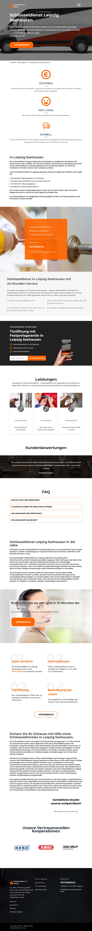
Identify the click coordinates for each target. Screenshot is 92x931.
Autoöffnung (46, 421)
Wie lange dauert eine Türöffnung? (26, 513)
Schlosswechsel (20, 421)
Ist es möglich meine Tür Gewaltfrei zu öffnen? (31, 507)
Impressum (14, 905)
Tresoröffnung (71, 421)
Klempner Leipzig (16, 912)
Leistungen (41, 879)
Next (84, 848)
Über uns (13, 902)
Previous (8, 848)
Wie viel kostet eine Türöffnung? (25, 500)
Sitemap (13, 908)
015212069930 (18, 671)
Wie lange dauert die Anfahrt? (24, 520)
